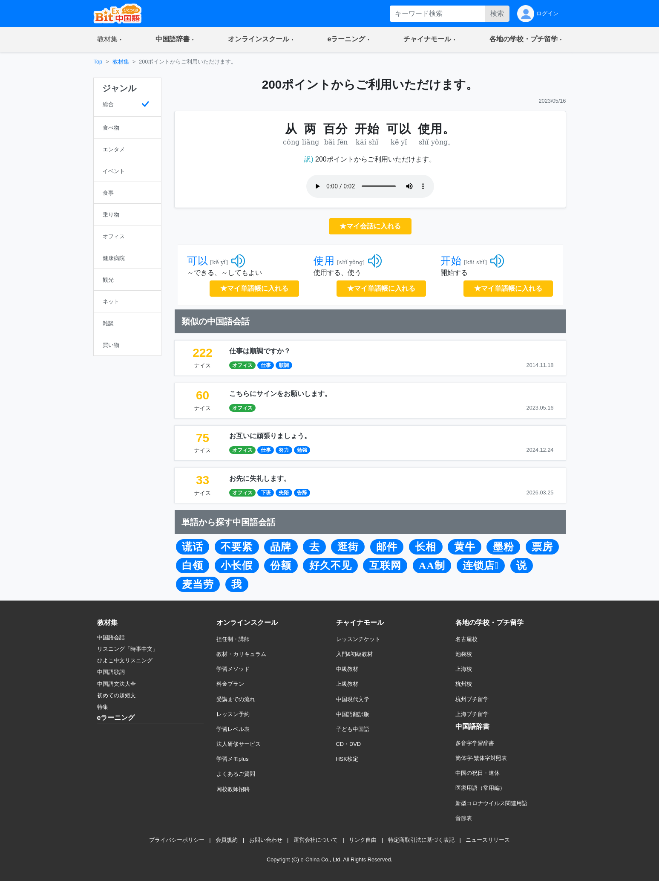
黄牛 (464, 546)
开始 (451, 260)
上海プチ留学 (472, 714)
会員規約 (227, 840)
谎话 (192, 546)
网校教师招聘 (233, 789)
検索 (497, 13)
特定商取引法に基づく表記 (421, 840)
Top (98, 61)
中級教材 (347, 669)
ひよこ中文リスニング (125, 660)
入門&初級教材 (354, 654)
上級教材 (347, 684)
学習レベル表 (233, 729)
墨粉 (503, 546)
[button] (109, 39)
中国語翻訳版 (352, 714)
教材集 (120, 61)
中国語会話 (111, 637)
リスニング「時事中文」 (127, 649)
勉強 (302, 450)
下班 (266, 493)
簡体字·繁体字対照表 (481, 758)
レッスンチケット (358, 639)
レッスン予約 (233, 714)
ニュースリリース (488, 840)
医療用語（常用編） (480, 788)
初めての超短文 (116, 695)
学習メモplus (232, 759)
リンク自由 (363, 840)
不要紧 (237, 546)
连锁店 (481, 565)
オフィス (242, 365)
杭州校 (463, 684)
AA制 (432, 565)
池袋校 (463, 654)
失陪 (284, 493)
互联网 (385, 565)
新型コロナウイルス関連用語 (491, 803)
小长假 (237, 565)
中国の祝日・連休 (477, 773)
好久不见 (330, 565)
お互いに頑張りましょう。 (270, 435)
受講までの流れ (235, 699)
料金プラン (230, 684)
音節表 (463, 818)
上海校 (463, 669)
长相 (425, 546)
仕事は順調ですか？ (260, 351)
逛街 (348, 546)
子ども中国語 (352, 729)
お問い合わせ (265, 840)
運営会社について (316, 840)
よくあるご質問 (235, 774)
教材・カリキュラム (241, 654)
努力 (284, 450)
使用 (324, 260)
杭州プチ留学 (472, 699)
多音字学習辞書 (474, 743)
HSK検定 (347, 759)
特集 (102, 707)
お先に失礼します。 (260, 478)
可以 (197, 260)
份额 (280, 565)
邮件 (386, 546)
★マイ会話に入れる (370, 226)
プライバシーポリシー (176, 840)
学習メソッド (233, 669)
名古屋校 (466, 639)
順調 (284, 365)
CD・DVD (348, 744)
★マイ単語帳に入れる (254, 288)
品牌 (280, 546)
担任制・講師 (233, 639)
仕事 (266, 365)
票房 (542, 546)
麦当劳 (198, 584)
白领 (192, 565)
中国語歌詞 (111, 672)
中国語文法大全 (116, 684)
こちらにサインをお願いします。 (280, 393)
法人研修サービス (238, 744)
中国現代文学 (352, 699)
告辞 (302, 493)
